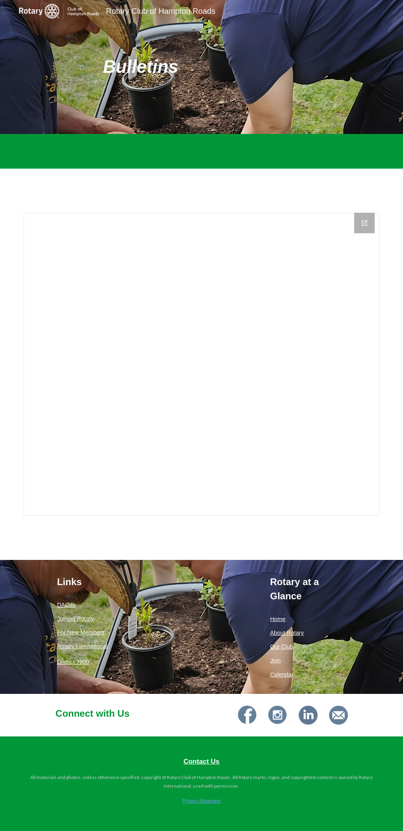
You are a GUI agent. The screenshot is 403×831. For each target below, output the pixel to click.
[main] (141, 67)
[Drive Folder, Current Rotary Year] (202, 364)
